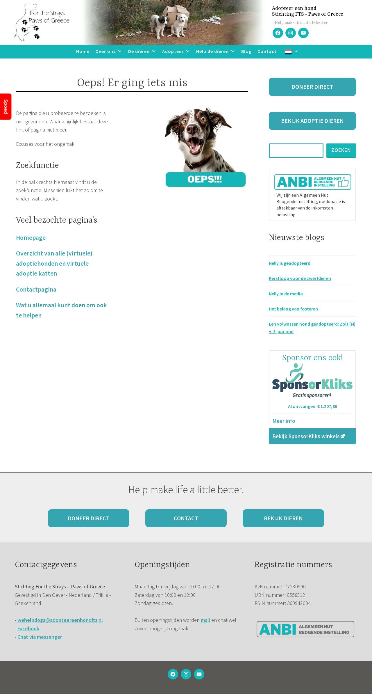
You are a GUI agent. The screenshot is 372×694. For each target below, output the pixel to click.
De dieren (142, 51)
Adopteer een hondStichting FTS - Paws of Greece (307, 11)
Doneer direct (312, 86)
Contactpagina (36, 289)
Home (83, 51)
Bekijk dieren (283, 518)
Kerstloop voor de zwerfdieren (300, 278)
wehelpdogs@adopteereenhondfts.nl (60, 620)
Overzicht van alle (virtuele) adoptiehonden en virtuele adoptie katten (54, 263)
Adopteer (176, 51)
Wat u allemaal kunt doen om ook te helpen (61, 310)
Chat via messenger (39, 636)
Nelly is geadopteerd (289, 263)
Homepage (31, 238)
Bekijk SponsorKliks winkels (306, 436)
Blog (246, 51)
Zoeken (341, 150)
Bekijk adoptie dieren (312, 120)
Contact (267, 51)
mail (205, 620)
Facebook (28, 628)
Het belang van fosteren (293, 309)
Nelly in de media (286, 294)
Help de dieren (215, 51)
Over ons (108, 51)
